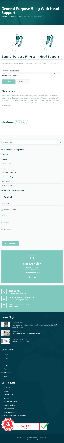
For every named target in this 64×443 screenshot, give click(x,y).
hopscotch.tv (44, 437)
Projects (6, 365)
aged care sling (57, 73)
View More (32, 277)
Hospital (8, 73)
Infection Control (7, 186)
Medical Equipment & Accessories (15, 415)
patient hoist (36, 73)
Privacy (39, 440)
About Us (7, 354)
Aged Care (14, 73)
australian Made (6, 75)
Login (5, 376)
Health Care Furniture (8, 172)
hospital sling (15, 75)
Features (23, 82)
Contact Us (7, 372)
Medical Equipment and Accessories (13, 190)
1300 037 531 (15, 290)
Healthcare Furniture (11, 401)
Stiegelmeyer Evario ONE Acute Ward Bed (26, 333)
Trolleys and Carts (7, 181)
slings (30, 73)
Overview (9, 82)
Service (6, 362)
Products (12, 16)
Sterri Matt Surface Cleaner (21, 341)
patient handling (23, 73)
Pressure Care (6, 163)
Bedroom (4, 154)
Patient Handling (14, 70)
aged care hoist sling (46, 73)
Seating (4, 168)
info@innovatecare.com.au (32, 272)
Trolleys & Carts (9, 408)
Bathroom (4, 159)
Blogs (5, 369)
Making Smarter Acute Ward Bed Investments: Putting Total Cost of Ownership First (34, 326)
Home (4, 16)
